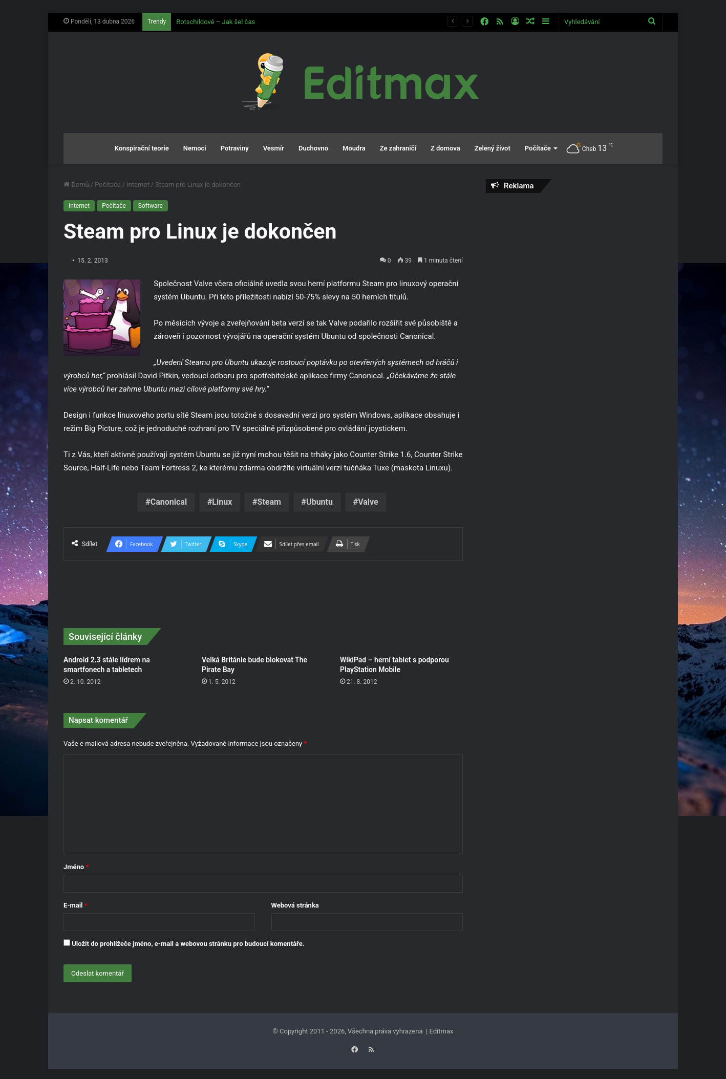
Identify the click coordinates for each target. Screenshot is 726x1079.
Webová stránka (295, 905)
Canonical (169, 502)
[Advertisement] (574, 275)
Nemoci (194, 148)
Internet (138, 184)
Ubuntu (319, 502)
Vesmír (273, 148)
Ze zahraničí (398, 148)
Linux (222, 502)
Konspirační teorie (142, 148)
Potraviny (235, 148)
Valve (368, 502)
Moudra (354, 148)
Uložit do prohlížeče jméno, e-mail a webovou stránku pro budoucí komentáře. (188, 943)
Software (150, 205)
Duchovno (313, 148)
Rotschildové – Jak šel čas (215, 22)
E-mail (75, 905)
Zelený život (492, 148)
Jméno (76, 867)
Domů (76, 184)
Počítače (538, 148)
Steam (269, 502)
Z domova (445, 148)
